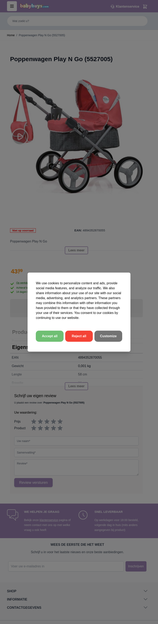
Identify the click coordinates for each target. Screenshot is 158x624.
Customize (108, 336)
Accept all (50, 336)
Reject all (79, 336)
